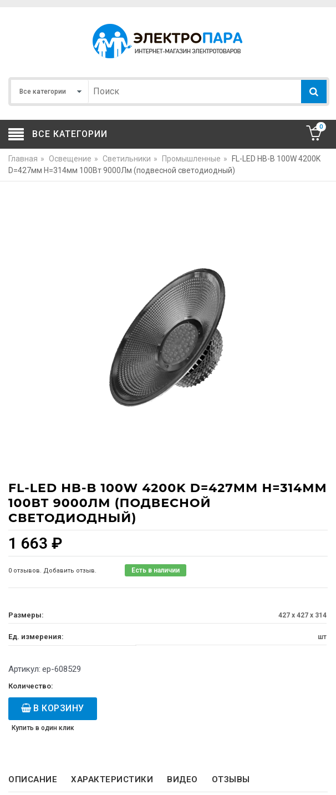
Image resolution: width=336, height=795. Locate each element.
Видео (182, 779)
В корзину (58, 708)
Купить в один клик (43, 728)
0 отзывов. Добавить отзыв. (52, 570)
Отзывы (231, 779)
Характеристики (112, 779)
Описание (32, 779)
